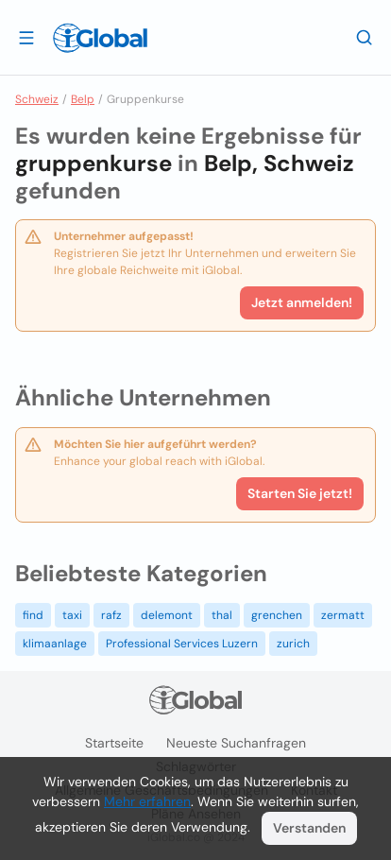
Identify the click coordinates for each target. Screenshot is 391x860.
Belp (82, 99)
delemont (167, 615)
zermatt (343, 615)
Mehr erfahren (147, 801)
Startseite (114, 742)
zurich (293, 643)
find (33, 615)
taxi (72, 615)
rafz (111, 615)
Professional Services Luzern (182, 643)
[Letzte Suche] (364, 37)
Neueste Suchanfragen (236, 742)
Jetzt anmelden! (301, 302)
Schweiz (37, 99)
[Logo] (100, 38)
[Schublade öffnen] (26, 37)
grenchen (276, 615)
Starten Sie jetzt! (299, 493)
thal (222, 615)
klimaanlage (55, 643)
